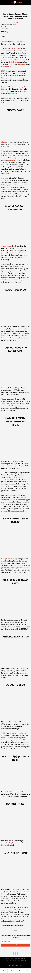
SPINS (14, 22)
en (11, 970)
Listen (3, 36)
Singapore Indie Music (10, 962)
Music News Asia (22, 960)
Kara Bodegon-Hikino (11, 24)
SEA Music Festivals (21, 962)
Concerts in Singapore (11, 960)
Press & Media (9, 958)
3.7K (19, 22)
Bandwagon (16, 2)
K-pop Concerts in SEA (19, 958)
